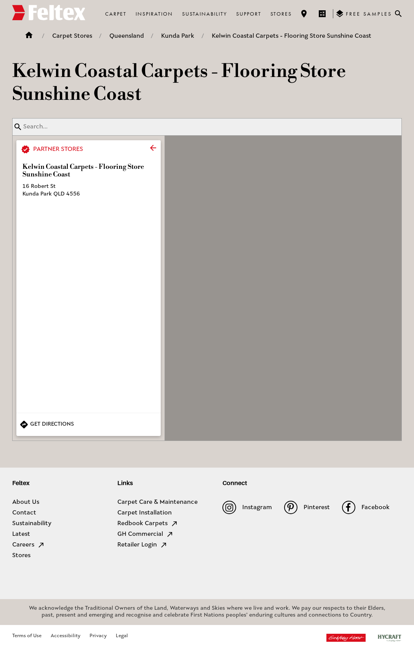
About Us (25, 502)
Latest (21, 534)
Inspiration (154, 13)
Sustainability (204, 13)
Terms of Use (27, 635)
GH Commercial (145, 534)
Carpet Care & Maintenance (157, 502)
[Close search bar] (398, 13)
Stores (281, 13)
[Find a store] (304, 13)
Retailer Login (142, 545)
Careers (28, 545)
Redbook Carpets (147, 523)
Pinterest (307, 507)
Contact (24, 513)
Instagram (247, 507)
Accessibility (65, 635)
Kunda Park (177, 36)
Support (248, 13)
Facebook (366, 507)
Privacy (98, 635)
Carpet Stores (72, 36)
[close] (153, 147)
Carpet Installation (144, 513)
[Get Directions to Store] (88, 424)
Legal (122, 635)
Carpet (115, 13)
